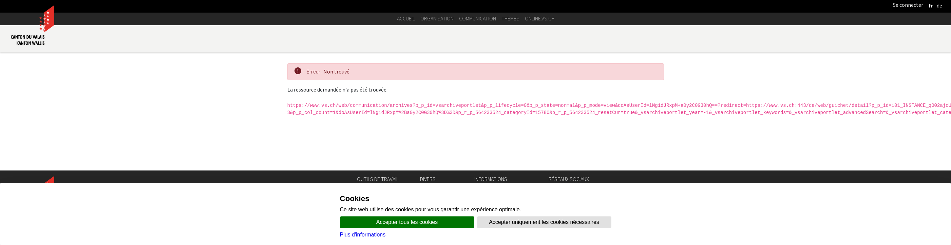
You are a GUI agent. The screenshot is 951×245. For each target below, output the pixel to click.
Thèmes (510, 18)
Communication (477, 18)
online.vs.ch (539, 18)
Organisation (437, 18)
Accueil (406, 18)
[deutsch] (939, 5)
